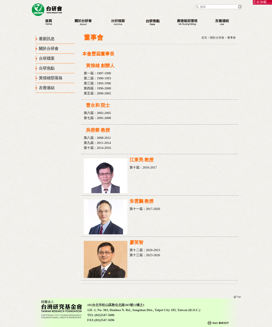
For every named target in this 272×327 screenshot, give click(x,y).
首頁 (204, 37)
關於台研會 (217, 37)
